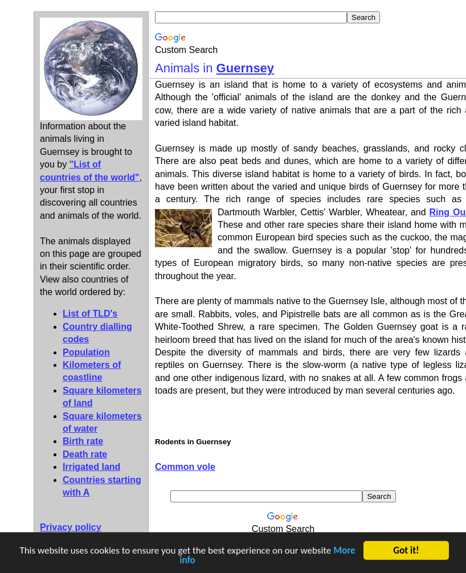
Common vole (185, 467)
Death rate (85, 454)
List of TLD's (90, 313)
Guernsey (245, 68)
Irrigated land (91, 467)
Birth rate (83, 441)
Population (86, 352)
